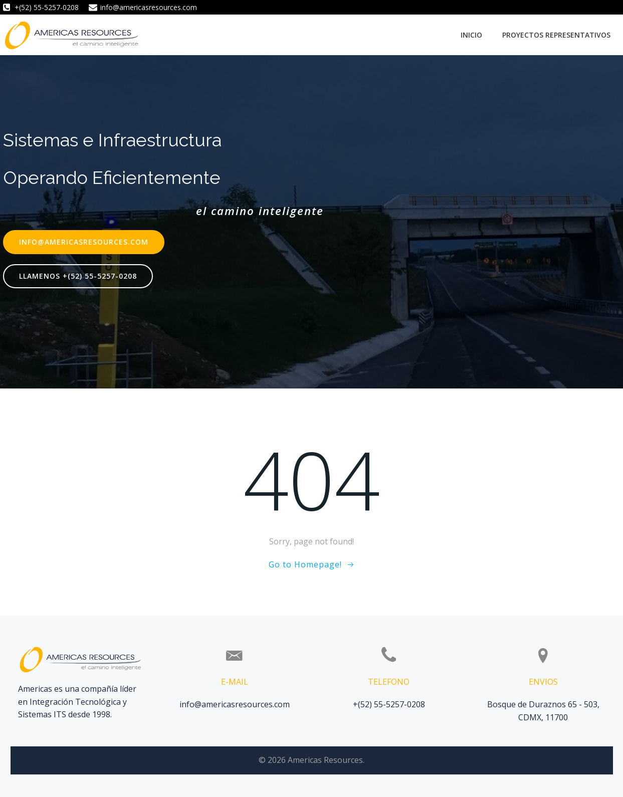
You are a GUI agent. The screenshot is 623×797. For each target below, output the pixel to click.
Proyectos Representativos (556, 35)
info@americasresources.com (234, 704)
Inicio (471, 35)
